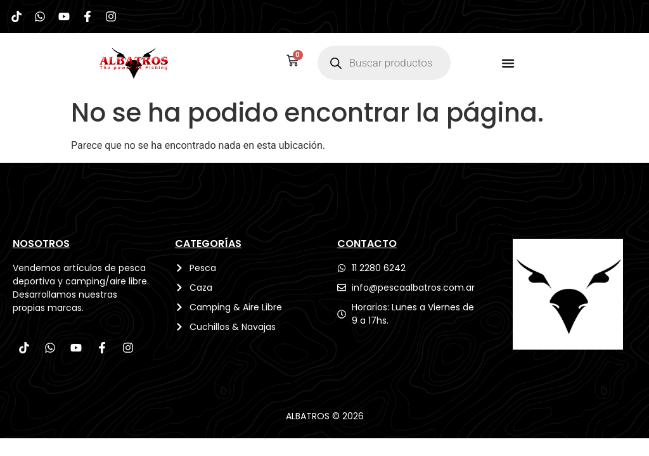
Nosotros (41, 245)
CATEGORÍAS (208, 245)
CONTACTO (367, 245)
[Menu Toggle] (508, 65)
